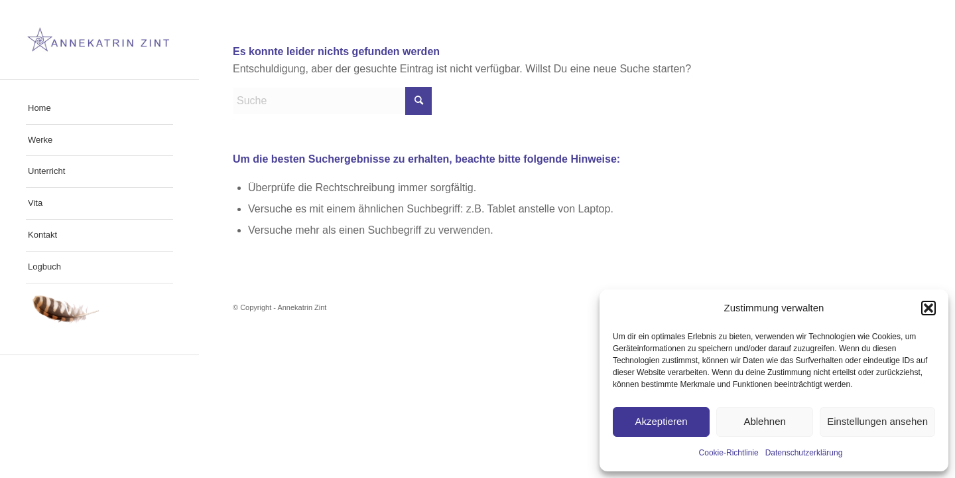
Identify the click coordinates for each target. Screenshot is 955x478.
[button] (928, 308)
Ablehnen (764, 421)
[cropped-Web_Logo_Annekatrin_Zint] (99, 39)
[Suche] (332, 101)
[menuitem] (99, 109)
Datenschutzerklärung (804, 452)
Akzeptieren (661, 421)
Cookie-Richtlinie (729, 452)
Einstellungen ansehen (877, 421)
